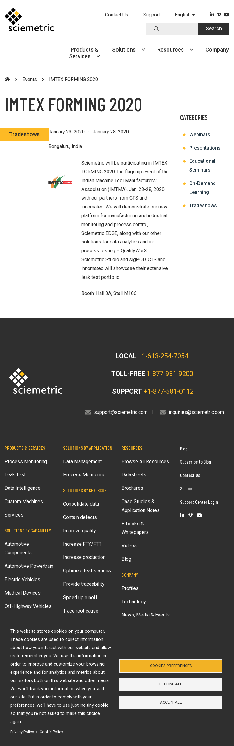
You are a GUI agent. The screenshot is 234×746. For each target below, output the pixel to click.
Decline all (170, 684)
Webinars (199, 134)
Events (29, 79)
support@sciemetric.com (120, 412)
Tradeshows (24, 134)
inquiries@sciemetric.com (196, 412)
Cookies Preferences (171, 664)
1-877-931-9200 (170, 374)
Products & (84, 52)
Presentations (205, 148)
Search (214, 28)
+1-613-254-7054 (163, 356)
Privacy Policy (22, 732)
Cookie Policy (51, 732)
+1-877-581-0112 (169, 391)
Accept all (171, 703)
